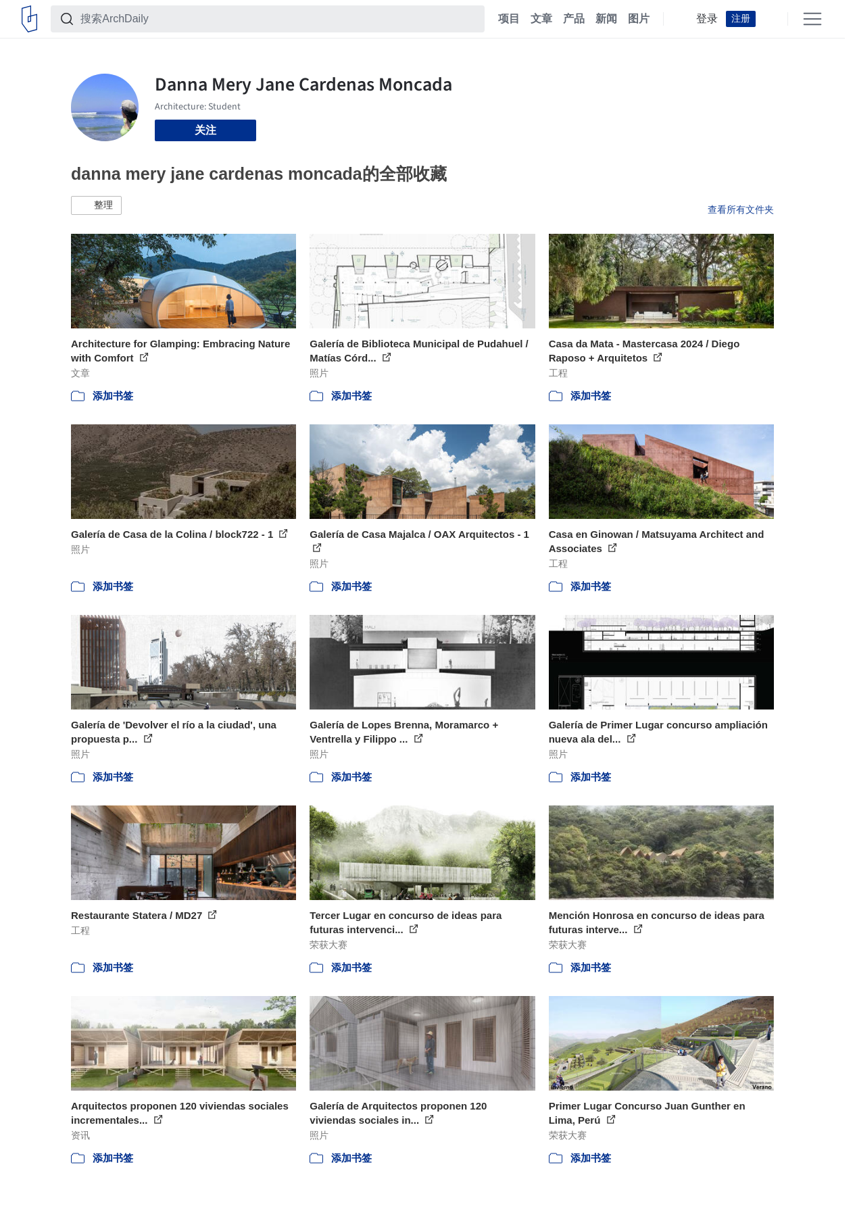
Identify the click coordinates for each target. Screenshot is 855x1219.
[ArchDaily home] (29, 18)
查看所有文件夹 (741, 209)
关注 (205, 130)
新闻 (606, 18)
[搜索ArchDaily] (278, 19)
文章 (541, 18)
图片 (639, 18)
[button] (96, 205)
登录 (707, 18)
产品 (574, 18)
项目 (509, 18)
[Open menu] (812, 19)
